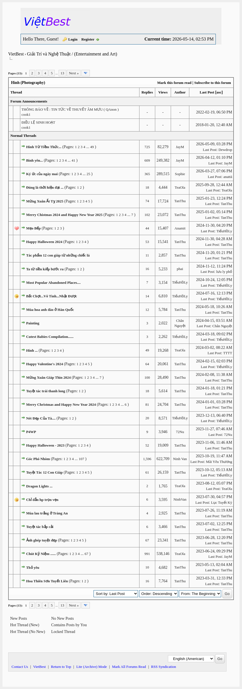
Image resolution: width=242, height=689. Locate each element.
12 (147, 309)
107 (81, 459)
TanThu (180, 201)
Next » (74, 73)
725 (147, 147)
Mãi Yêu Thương (219, 462)
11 (147, 255)
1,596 (147, 459)
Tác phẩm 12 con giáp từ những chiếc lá (58, 255)
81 (147, 404)
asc (219, 92)
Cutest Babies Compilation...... (50, 337)
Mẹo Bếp (33, 228)
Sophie (180, 174)
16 (147, 269)
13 (62, 73)
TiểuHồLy (224, 231)
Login (72, 39)
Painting (32, 323)
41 (73, 160)
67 (147, 540)
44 (147, 228)
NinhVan (180, 499)
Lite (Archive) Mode (91, 667)
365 (147, 174)
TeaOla (180, 187)
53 (147, 242)
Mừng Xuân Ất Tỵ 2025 (44, 201)
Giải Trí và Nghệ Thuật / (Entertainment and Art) (72, 54)
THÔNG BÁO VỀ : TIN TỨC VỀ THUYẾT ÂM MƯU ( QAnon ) (70, 109)
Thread (16, 92)
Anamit (179, 228)
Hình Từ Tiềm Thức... (43, 147)
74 (147, 201)
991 (147, 554)
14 (147, 296)
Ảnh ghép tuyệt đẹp (41, 540)
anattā (227, 177)
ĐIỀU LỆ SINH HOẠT (38, 122)
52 (147, 445)
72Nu (180, 432)
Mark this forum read (174, 83)
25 (88, 174)
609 (147, 160)
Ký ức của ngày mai (42, 174)
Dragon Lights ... (39, 486)
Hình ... (32, 350)
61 (147, 472)
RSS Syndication (163, 667)
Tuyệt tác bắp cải (40, 527)
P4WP (31, 432)
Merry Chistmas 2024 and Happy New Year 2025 (64, 215)
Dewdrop (225, 150)
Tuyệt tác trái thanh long (45, 391)
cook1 (25, 114)
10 (147, 567)
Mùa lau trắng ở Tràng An (47, 513)
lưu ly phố (224, 271)
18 (147, 187)
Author (180, 92)
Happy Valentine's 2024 (44, 364)
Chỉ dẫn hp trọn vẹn (42, 500)
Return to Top (61, 667)
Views (163, 92)
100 (147, 377)
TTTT (227, 353)
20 (147, 418)
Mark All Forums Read (129, 667)
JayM (180, 147)
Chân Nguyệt (222, 326)
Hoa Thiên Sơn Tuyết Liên (47, 581)
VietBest (16, 54)
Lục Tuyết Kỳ (221, 502)
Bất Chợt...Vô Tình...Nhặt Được (51, 296)
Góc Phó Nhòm (38, 459)
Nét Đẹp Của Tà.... (41, 418)
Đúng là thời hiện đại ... (45, 187)
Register (87, 39)
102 (147, 215)
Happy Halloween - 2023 (45, 445)
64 (147, 364)
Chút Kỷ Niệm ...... (41, 554)
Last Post (207, 92)
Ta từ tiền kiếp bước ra (45, 269)
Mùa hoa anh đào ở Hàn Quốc (50, 309)
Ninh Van (180, 459)
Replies (147, 92)
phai (180, 269)
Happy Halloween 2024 (44, 242)
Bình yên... (34, 160)
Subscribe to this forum (212, 83)
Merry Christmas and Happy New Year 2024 (61, 404)
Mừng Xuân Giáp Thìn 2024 (48, 377)
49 (92, 147)
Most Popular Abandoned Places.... (53, 282)
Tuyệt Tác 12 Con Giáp (44, 472)
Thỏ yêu (32, 567)
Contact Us (20, 667)
